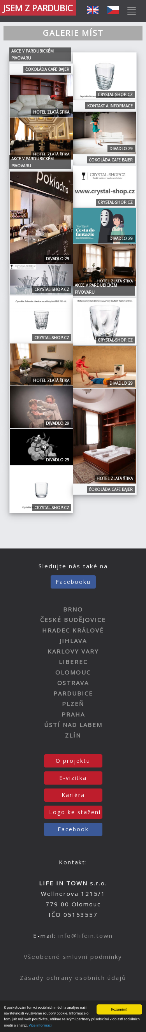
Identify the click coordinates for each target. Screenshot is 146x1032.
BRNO (73, 609)
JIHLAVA (73, 641)
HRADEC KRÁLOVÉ (73, 630)
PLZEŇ (73, 704)
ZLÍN (73, 735)
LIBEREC (73, 662)
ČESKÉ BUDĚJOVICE (73, 620)
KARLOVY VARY (73, 651)
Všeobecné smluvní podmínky (73, 956)
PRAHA (73, 714)
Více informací (40, 1025)
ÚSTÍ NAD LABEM (73, 725)
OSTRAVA (73, 683)
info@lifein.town (85, 935)
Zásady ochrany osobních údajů (73, 977)
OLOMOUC (73, 672)
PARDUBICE (73, 693)
